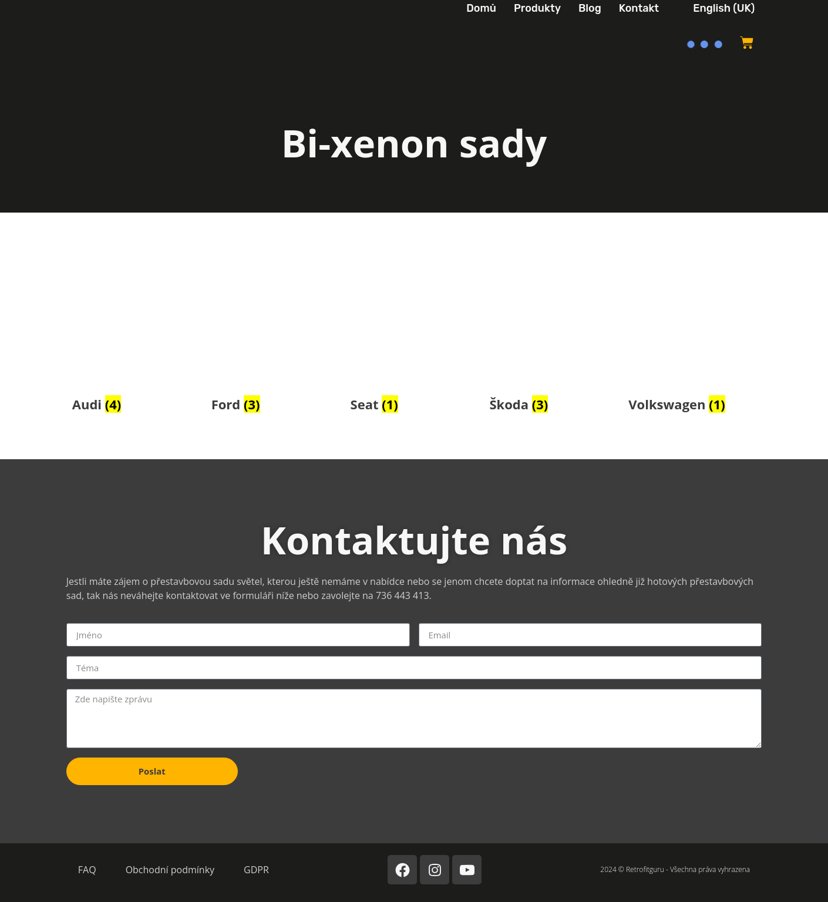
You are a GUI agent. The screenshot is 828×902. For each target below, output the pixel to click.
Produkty (537, 8)
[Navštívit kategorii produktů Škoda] (553, 335)
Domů (481, 8)
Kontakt (639, 8)
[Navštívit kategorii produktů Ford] (275, 335)
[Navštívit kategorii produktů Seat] (414, 335)
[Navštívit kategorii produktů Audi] (136, 335)
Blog (589, 8)
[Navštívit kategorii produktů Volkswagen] (692, 335)
